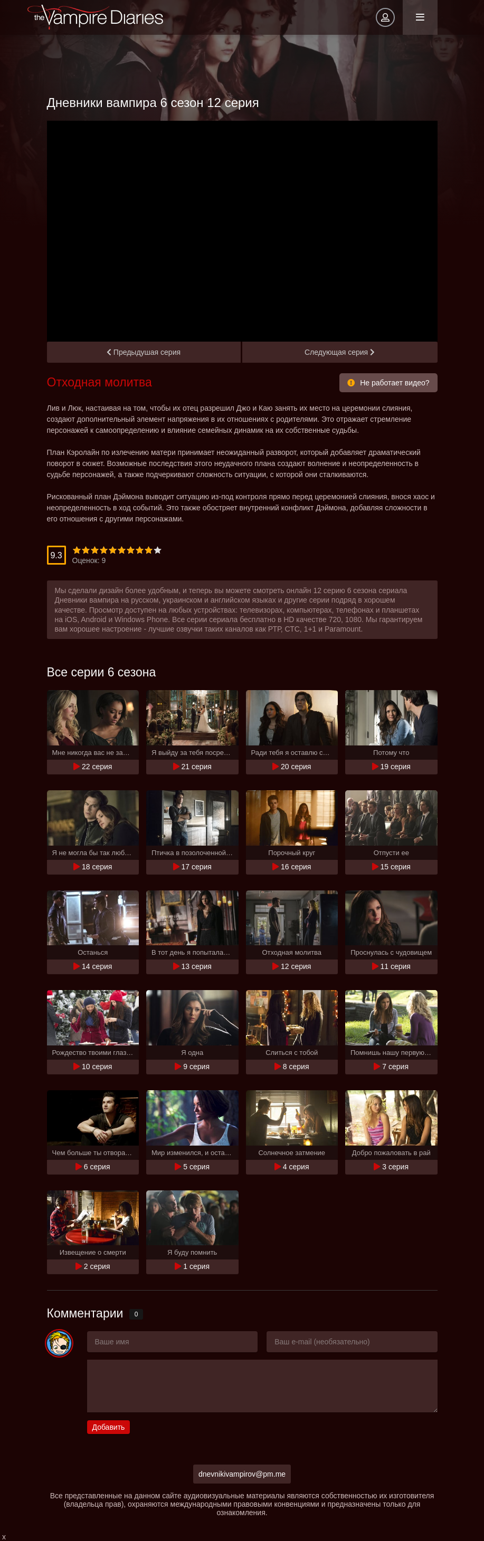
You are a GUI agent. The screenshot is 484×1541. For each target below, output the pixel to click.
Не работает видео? (388, 383)
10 (157, 550)
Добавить (108, 1427)
